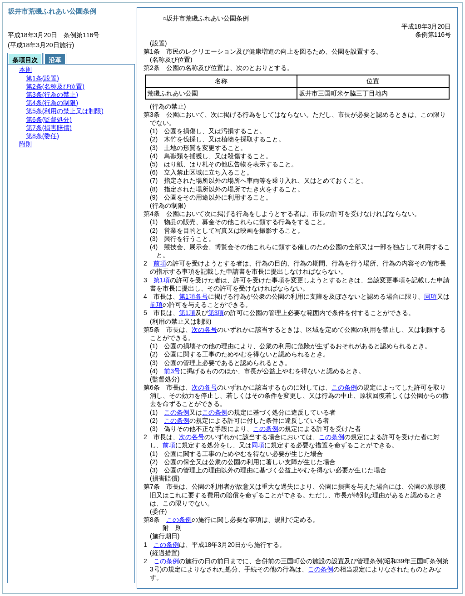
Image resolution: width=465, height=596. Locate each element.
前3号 (172, 371)
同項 (430, 296)
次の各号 (204, 329)
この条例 (344, 387)
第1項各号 (193, 296)
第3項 (216, 312)
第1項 (161, 280)
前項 (159, 263)
